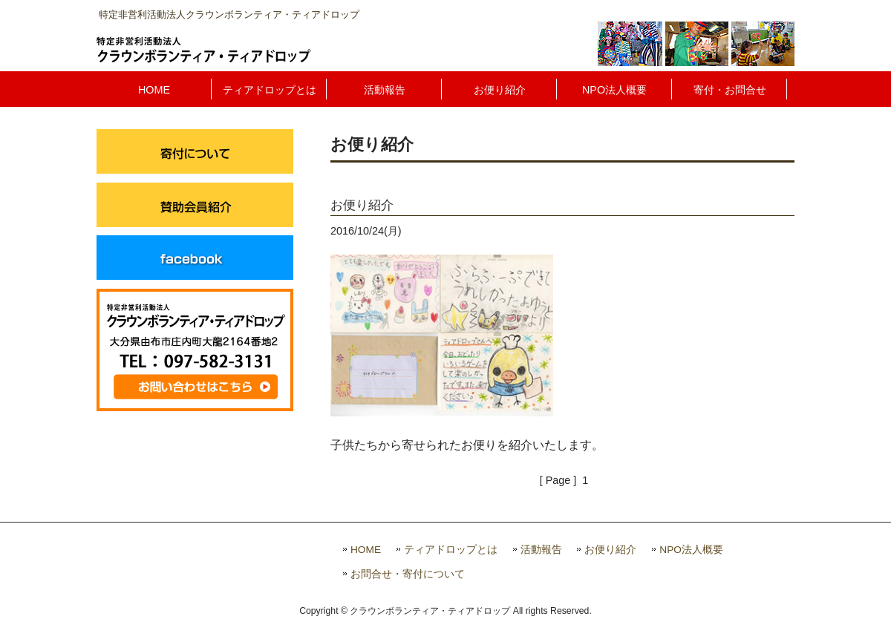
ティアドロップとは (450, 549)
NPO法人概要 (691, 549)
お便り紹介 (610, 549)
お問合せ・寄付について (407, 574)
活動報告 (541, 549)
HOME (365, 549)
